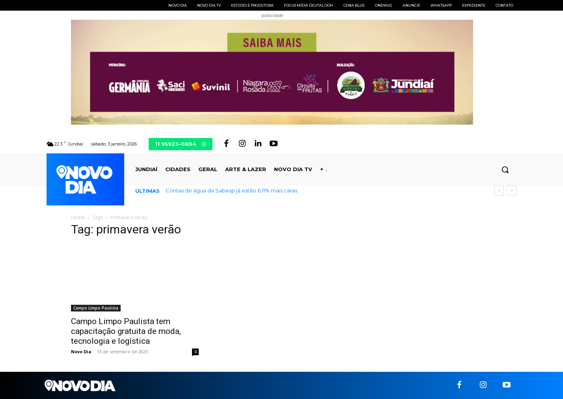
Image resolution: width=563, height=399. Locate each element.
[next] (511, 191)
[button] (505, 169)
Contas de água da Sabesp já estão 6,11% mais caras (231, 190)
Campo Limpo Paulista (95, 308)
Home (78, 217)
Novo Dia (81, 351)
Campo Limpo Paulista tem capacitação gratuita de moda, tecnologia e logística (126, 331)
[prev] (499, 191)
